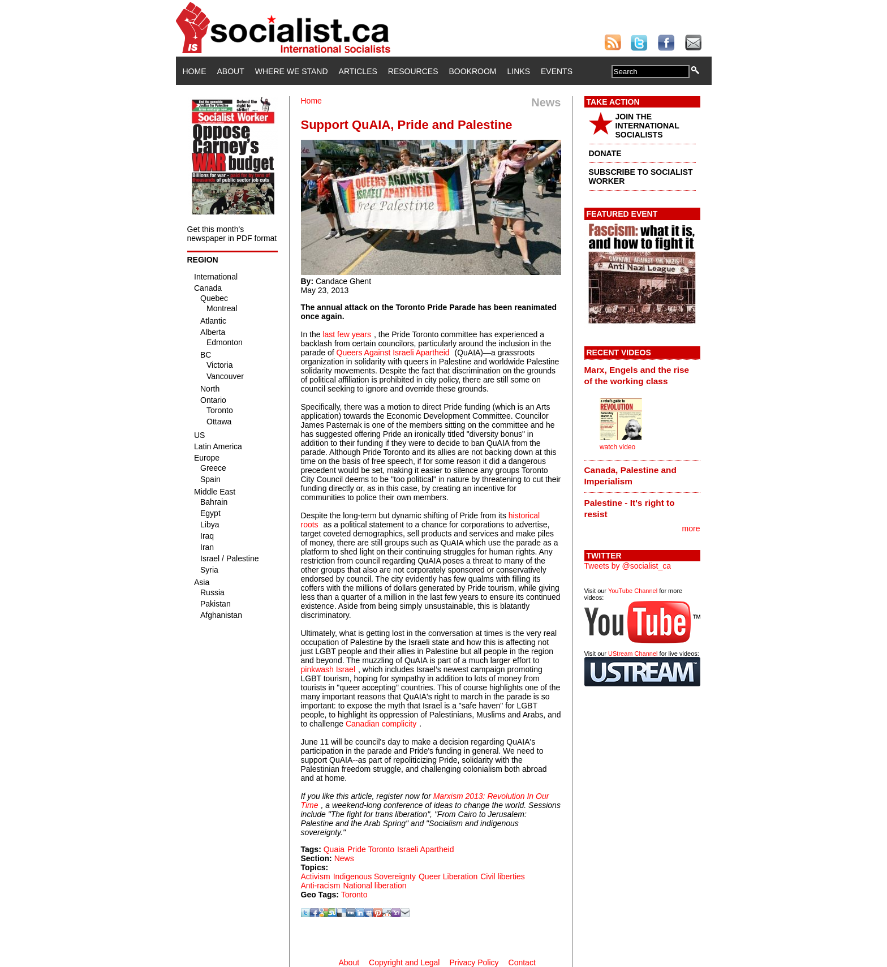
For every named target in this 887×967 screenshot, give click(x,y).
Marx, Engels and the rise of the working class (637, 375)
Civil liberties (502, 876)
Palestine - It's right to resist (629, 508)
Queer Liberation (448, 876)
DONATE (605, 153)
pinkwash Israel (328, 669)
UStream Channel (632, 653)
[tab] (642, 375)
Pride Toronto (370, 849)
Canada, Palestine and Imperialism (630, 475)
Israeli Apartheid (425, 849)
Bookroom (473, 71)
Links (518, 71)
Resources (413, 71)
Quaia (334, 849)
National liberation (375, 885)
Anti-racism (321, 885)
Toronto (354, 894)
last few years (346, 334)
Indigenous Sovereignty (374, 876)
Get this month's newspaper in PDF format (232, 234)
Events (556, 71)
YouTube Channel (632, 590)
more (691, 528)
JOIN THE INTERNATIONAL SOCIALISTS (647, 125)
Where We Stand (291, 71)
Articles (358, 71)
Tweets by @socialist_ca (627, 565)
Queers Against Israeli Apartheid (393, 352)
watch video (617, 447)
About (230, 71)
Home (194, 71)
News (344, 858)
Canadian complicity (381, 723)
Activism (315, 876)
